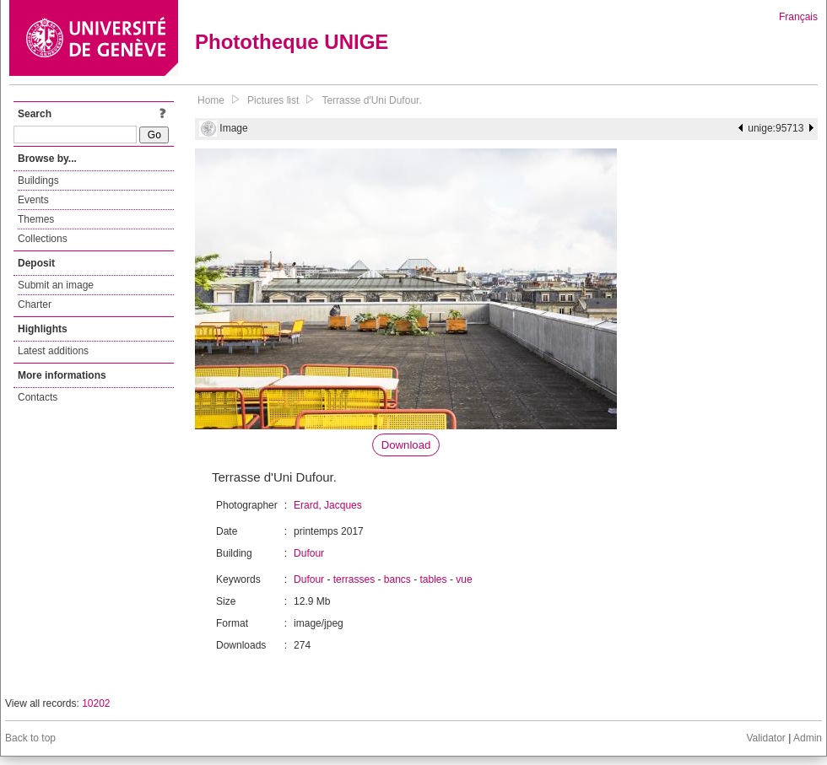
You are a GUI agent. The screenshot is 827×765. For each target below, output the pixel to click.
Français (798, 17)
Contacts (37, 397)
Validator (765, 738)
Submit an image (56, 285)
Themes (36, 219)
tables (433, 579)
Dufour (309, 553)
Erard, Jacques (328, 505)
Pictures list (273, 100)
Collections (43, 239)
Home (210, 100)
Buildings (38, 180)
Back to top (30, 738)
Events (33, 200)
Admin (807, 738)
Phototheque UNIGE (291, 41)
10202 (96, 703)
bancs (397, 579)
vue (464, 579)
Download (406, 445)
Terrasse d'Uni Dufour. (371, 100)
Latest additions (53, 351)
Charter (34, 304)
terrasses (354, 579)
